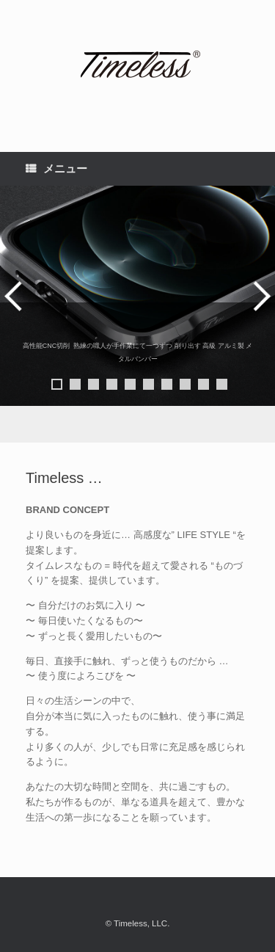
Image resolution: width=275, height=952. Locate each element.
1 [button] (56, 384)
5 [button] (130, 384)
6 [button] (148, 384)
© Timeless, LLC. (138, 923)
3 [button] (93, 384)
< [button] (15, 296)
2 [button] (75, 384)
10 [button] (221, 384)
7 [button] (166, 384)
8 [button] (185, 384)
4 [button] (111, 384)
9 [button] (203, 384)
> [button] (260, 296)
